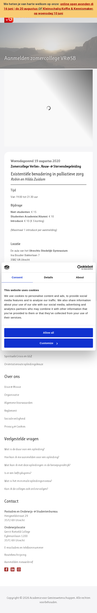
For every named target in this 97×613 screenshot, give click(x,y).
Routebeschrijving (15, 554)
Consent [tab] (17, 277)
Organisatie (11, 394)
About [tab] (80, 277)
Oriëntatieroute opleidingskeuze (23, 364)
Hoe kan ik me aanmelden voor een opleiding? (31, 457)
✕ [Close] (93, 8)
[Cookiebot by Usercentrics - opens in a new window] (77, 267)
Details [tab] (48, 277)
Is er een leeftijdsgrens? (17, 473)
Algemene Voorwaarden (18, 402)
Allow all (48, 332)
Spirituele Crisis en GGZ (18, 356)
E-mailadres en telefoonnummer (23, 547)
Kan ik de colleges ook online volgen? (26, 489)
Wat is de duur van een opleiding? (24, 449)
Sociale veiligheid (14, 418)
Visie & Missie (12, 387)
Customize (49, 343)
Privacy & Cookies (14, 426)
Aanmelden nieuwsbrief (18, 562)
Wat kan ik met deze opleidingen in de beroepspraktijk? (37, 465)
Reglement (10, 410)
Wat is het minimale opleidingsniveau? (28, 481)
